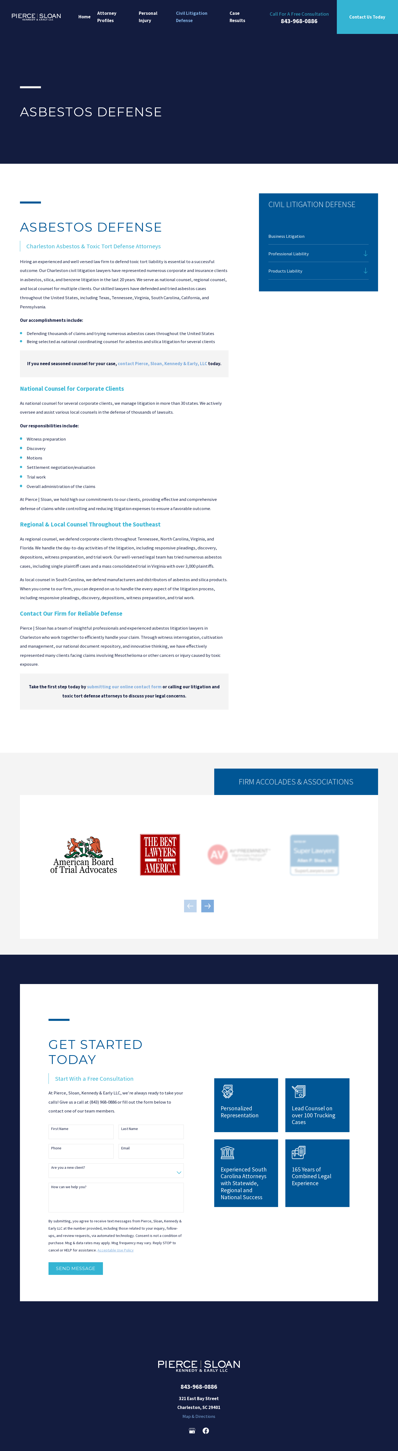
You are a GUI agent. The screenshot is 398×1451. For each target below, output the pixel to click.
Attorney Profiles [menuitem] (106, 17)
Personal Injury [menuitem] (148, 17)
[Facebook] (206, 1431)
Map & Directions (198, 1416)
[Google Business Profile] (192, 1431)
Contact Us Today (367, 17)
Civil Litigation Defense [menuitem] (191, 17)
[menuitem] (318, 236)
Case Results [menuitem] (237, 17)
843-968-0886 (299, 21)
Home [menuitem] (84, 17)
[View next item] (207, 906)
